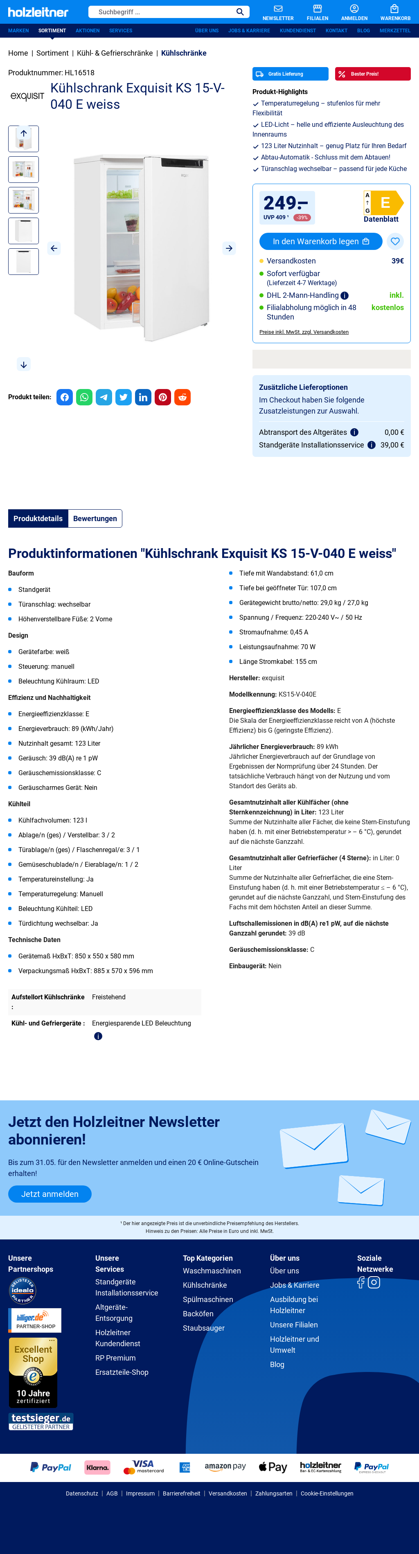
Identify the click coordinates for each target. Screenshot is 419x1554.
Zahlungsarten (274, 1493)
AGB (112, 1493)
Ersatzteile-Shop (122, 1372)
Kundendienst (298, 31)
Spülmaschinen (208, 1299)
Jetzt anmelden (50, 1194)
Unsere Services (109, 1263)
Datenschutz (82, 1493)
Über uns (207, 31)
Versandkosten (228, 1493)
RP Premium (115, 1358)
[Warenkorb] (389, 12)
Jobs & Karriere (249, 31)
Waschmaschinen (212, 1270)
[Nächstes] (229, 248)
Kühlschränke (205, 1285)
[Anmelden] (347, 12)
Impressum (140, 1493)
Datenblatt (381, 219)
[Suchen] (240, 12)
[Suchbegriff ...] (159, 12)
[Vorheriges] (54, 248)
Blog (363, 31)
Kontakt (336, 31)
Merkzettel (395, 31)
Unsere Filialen (294, 1324)
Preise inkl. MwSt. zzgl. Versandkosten (304, 332)
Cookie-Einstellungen (327, 1493)
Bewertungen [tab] (95, 518)
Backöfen (198, 1313)
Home (18, 53)
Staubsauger (204, 1328)
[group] (64, 397)
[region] (122, 248)
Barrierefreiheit (181, 1493)
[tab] (38, 518)
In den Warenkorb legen (321, 241)
